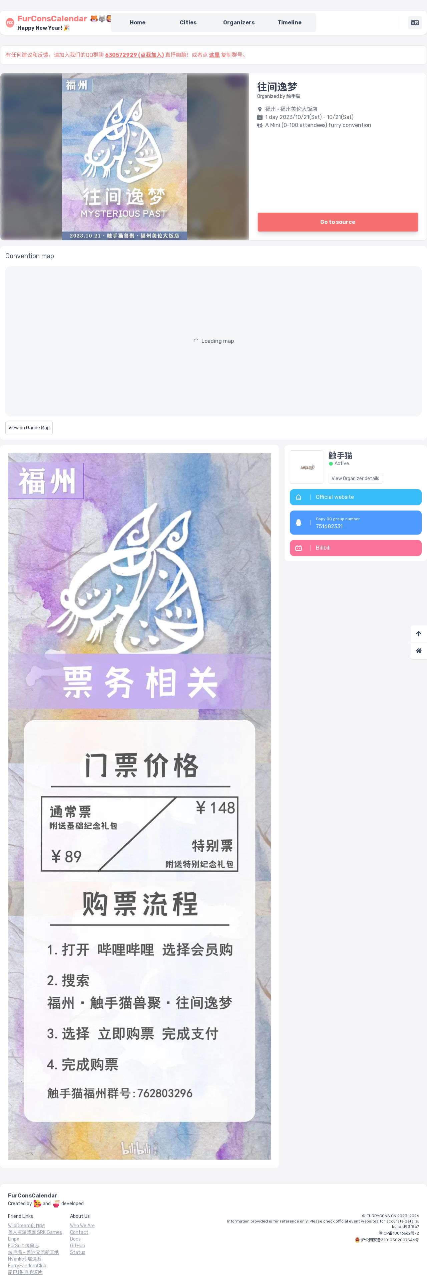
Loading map (217, 341)
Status (77, 1252)
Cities (188, 22)
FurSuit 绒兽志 (23, 1246)
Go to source (337, 222)
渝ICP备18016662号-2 (399, 1233)
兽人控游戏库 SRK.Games (35, 1232)
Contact (79, 1232)
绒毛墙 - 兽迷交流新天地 (33, 1252)
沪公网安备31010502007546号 (390, 1240)
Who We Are (82, 1226)
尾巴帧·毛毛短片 (25, 1272)
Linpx (13, 1239)
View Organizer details (355, 478)
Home (137, 22)
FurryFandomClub (27, 1266)
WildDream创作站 (26, 1226)
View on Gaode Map (29, 428)
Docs (75, 1239)
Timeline (290, 22)
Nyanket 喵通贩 (24, 1259)
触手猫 (341, 455)
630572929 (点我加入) (134, 55)
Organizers (239, 22)
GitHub (77, 1246)
